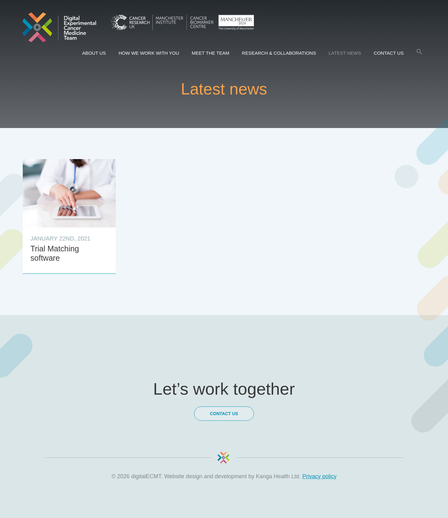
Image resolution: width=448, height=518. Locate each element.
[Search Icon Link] (419, 52)
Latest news (345, 53)
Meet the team (210, 53)
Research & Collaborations (279, 53)
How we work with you (149, 53)
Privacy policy (319, 476)
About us (94, 53)
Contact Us (389, 53)
